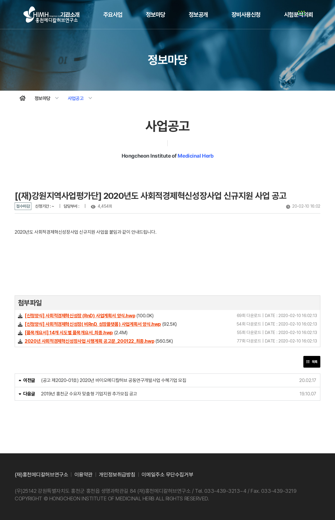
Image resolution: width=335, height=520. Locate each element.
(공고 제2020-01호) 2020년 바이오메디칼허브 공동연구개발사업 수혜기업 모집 (113, 380)
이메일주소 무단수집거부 (167, 474)
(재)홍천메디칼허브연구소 (41, 474)
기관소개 (70, 14)
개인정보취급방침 (117, 474)
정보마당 (155, 14)
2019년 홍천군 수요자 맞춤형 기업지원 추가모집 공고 (89, 394)
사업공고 (80, 98)
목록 (311, 362)
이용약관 (83, 474)
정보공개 (198, 14)
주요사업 (113, 14)
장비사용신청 (246, 14)
